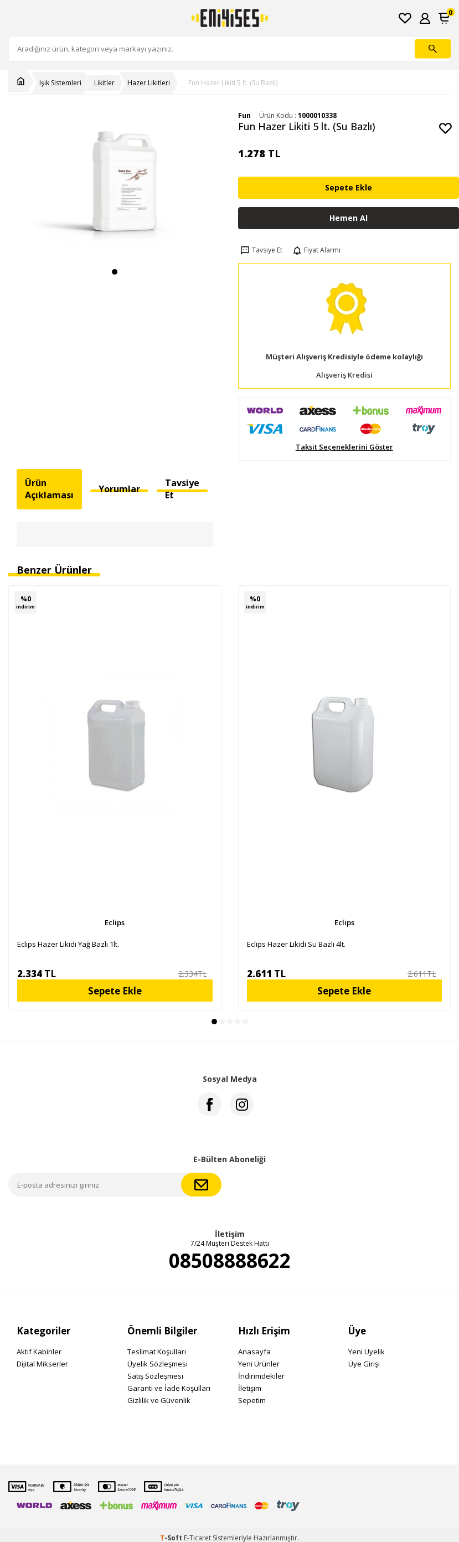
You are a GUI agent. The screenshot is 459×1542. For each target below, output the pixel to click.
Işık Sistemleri (60, 83)
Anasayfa (254, 1352)
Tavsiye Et (260, 250)
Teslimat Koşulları (156, 1352)
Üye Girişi (364, 1364)
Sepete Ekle (348, 187)
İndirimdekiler (261, 1376)
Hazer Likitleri (148, 83)
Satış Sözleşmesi (155, 1376)
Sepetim (252, 1400)
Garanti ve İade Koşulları (168, 1388)
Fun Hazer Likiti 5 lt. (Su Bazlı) (232, 83)
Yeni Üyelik (366, 1352)
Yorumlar (119, 489)
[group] (114, 186)
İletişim (249, 1388)
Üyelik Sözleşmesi (157, 1364)
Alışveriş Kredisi (344, 375)
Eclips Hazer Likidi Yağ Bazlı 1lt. (68, 944)
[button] (114, 272)
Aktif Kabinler (39, 1352)
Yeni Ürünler (259, 1364)
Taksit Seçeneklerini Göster (344, 447)
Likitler (104, 83)
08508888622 (230, 1260)
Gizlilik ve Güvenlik (158, 1400)
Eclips (115, 922)
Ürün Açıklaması (49, 489)
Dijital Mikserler (42, 1364)
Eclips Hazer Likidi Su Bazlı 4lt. (296, 944)
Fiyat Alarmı (316, 250)
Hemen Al (348, 218)
